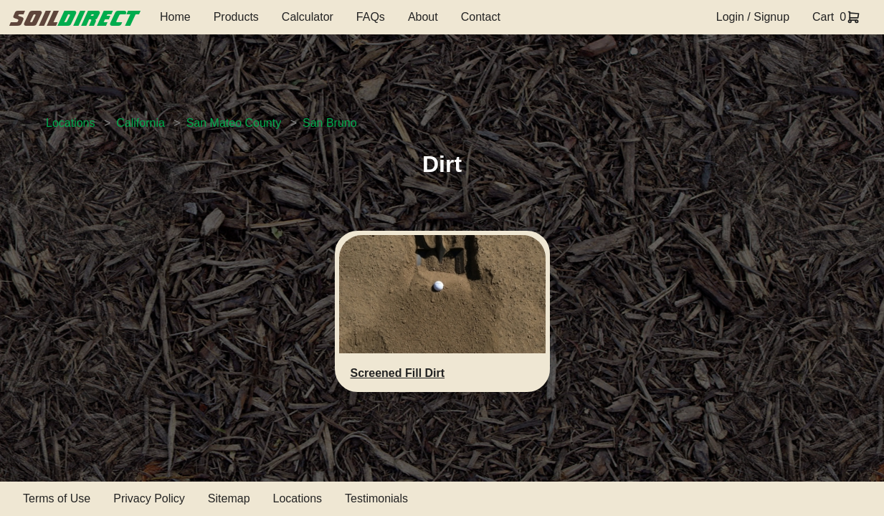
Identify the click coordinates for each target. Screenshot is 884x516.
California (140, 123)
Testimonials (376, 498)
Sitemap (229, 498)
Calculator (307, 17)
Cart (823, 17)
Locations (70, 123)
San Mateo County (234, 123)
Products (236, 17)
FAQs (370, 17)
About (423, 17)
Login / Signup (752, 17)
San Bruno (330, 123)
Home (175, 17)
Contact (480, 17)
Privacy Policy (149, 498)
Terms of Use (56, 498)
